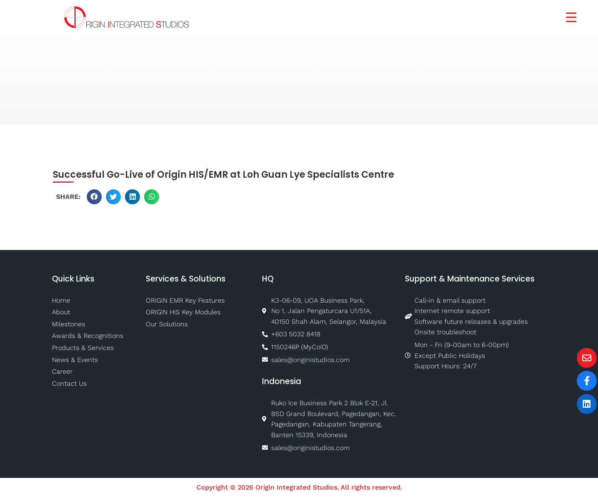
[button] (94, 196)
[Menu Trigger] (566, 16)
